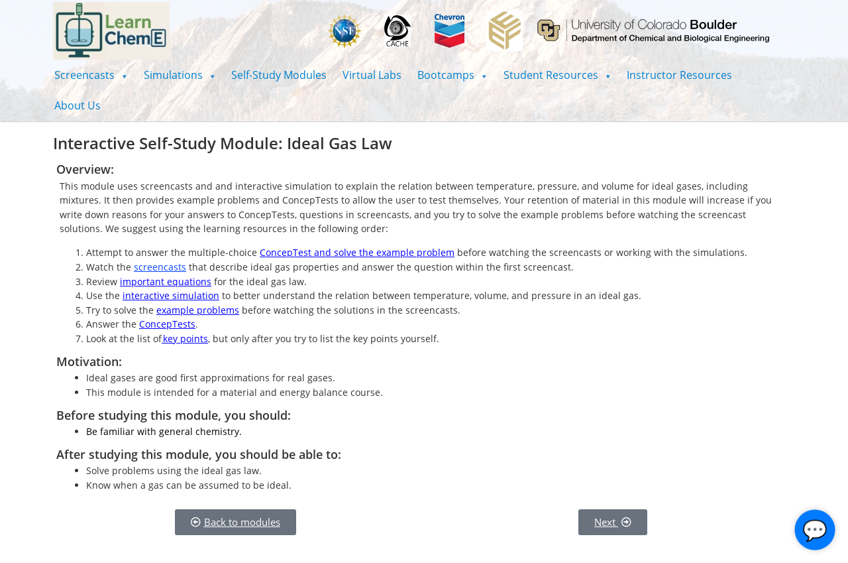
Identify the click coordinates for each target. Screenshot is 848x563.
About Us (77, 105)
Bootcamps (452, 75)
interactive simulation (171, 295)
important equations (165, 281)
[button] (91, 75)
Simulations (180, 75)
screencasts (160, 267)
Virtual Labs (372, 75)
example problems (197, 310)
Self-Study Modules (279, 75)
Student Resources (557, 75)
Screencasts (91, 75)
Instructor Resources (679, 75)
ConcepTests (167, 324)
